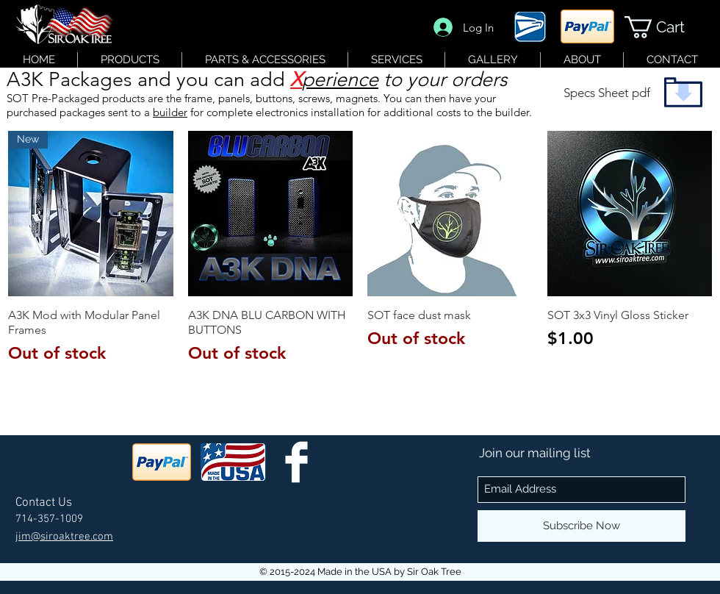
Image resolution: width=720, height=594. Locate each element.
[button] (666, 27)
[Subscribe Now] (581, 526)
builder (170, 112)
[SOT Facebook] (296, 462)
